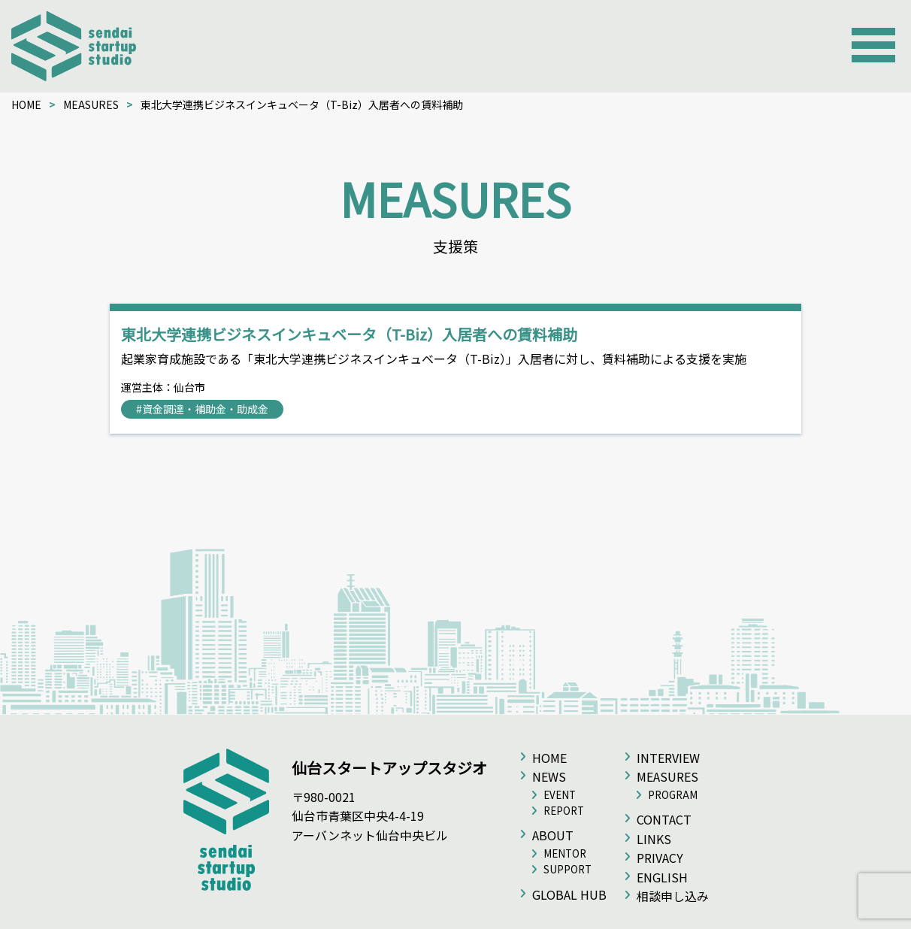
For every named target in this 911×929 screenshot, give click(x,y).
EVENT (559, 795)
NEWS (549, 776)
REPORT (563, 810)
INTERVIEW (668, 758)
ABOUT (553, 835)
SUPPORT (567, 869)
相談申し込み (673, 896)
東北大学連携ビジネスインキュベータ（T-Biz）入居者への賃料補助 (349, 334)
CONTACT (664, 819)
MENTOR (564, 853)
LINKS (654, 839)
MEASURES (91, 104)
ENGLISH (662, 877)
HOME (26, 104)
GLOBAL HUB (569, 894)
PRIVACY (660, 858)
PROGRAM (673, 795)
